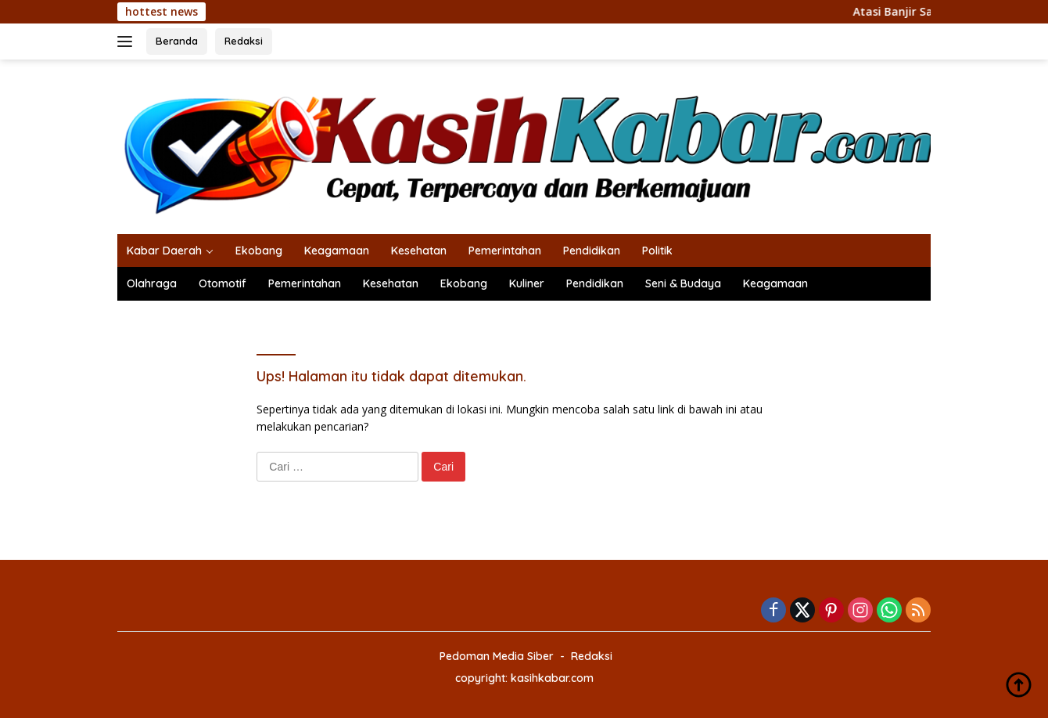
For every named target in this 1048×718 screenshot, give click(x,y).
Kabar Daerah (164, 251)
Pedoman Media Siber (497, 656)
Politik (657, 251)
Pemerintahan (504, 251)
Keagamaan (336, 251)
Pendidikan (591, 251)
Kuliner (526, 283)
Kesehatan (419, 251)
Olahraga (152, 283)
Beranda (177, 40)
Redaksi (243, 40)
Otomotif (222, 283)
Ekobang (258, 251)
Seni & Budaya (683, 283)
